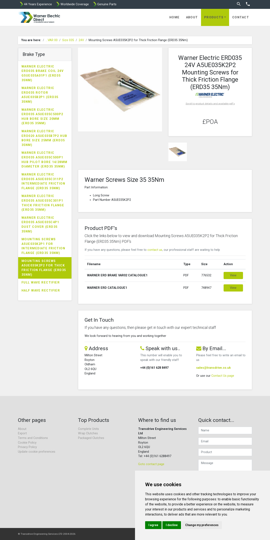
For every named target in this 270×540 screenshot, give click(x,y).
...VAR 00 (52, 40)
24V (81, 40)
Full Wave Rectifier (41, 282)
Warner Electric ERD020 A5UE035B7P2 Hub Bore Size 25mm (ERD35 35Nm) (44, 138)
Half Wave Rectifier (41, 290)
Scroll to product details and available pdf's (210, 103)
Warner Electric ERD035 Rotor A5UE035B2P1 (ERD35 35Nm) (40, 95)
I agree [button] (153, 525)
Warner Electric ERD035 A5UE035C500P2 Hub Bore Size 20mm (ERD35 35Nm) (42, 116)
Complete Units (88, 429)
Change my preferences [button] (202, 525)
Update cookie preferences (36, 452)
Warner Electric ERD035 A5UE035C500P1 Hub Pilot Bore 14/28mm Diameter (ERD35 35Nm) (45, 159)
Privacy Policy (27, 447)
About (192, 17)
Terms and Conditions (33, 438)
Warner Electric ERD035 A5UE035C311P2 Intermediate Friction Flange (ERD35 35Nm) (43, 181)
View (233, 275)
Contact (240, 17)
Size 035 (68, 40)
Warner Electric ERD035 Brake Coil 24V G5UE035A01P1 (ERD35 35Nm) (42, 73)
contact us (154, 250)
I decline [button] (172, 525)
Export (22, 433)
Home (174, 17)
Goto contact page (151, 464)
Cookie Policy (27, 442)
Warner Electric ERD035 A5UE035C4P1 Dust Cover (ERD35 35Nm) (40, 224)
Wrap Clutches (88, 433)
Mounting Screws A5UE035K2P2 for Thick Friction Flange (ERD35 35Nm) (44, 268)
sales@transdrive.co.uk (213, 368)
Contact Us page (222, 376)
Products (214, 17)
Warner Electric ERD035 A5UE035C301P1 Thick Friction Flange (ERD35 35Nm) (43, 203)
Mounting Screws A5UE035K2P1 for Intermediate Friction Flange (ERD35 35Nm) (43, 246)
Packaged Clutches (91, 438)
